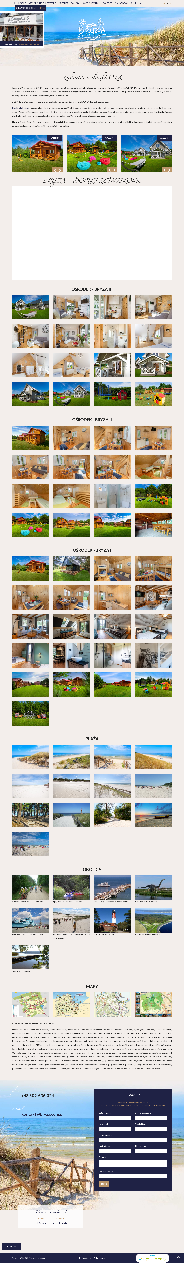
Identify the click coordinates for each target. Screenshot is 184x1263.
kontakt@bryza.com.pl (42, 1114)
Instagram (99, 1258)
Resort (22, 3)
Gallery (75, 3)
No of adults (104, 1124)
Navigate (11, 1246)
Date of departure (143, 1113)
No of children (141, 1124)
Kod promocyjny (106, 1171)
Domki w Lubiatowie (21, 108)
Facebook (85, 1258)
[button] (54, 169)
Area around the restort (42, 3)
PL (164, 4)
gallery (55, 138)
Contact (108, 3)
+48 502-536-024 (37, 1095)
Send (104, 1183)
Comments (103, 1157)
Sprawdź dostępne (30, 8)
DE (170, 4)
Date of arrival (105, 1113)
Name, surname (105, 1135)
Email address (104, 1146)
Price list (63, 3)
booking (123, 3)
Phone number (141, 1146)
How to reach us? (91, 3)
